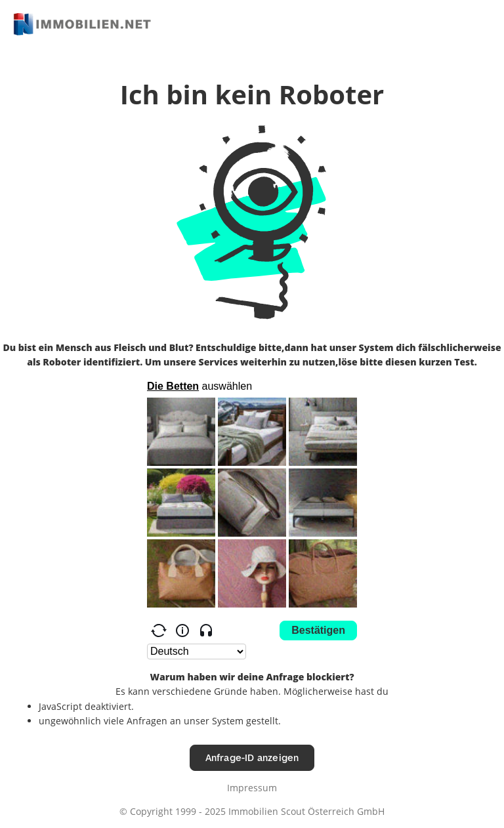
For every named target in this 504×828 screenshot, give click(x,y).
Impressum (252, 787)
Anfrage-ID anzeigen (252, 757)
